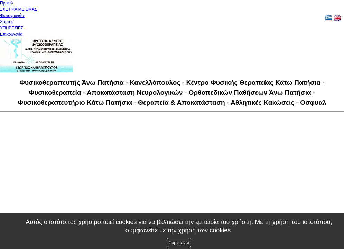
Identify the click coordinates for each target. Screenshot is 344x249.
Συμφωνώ (179, 242)
